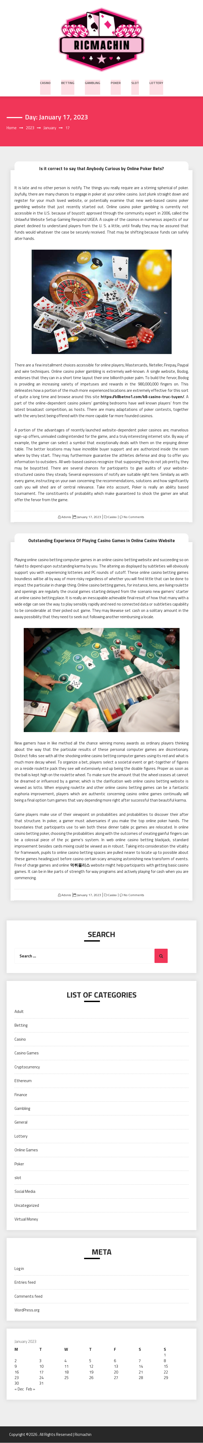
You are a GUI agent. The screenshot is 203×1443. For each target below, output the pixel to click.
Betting (68, 82)
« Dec (19, 1389)
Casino (46, 82)
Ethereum (23, 1081)
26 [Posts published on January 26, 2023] (91, 1378)
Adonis (66, 517)
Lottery (155, 82)
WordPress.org (26, 1310)
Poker (115, 82)
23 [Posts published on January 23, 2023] (16, 1378)
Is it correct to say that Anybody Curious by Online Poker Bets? (101, 169)
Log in (19, 1269)
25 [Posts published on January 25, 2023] (66, 1378)
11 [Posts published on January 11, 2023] (66, 1366)
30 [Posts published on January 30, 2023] (16, 1383)
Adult (19, 1012)
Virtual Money (26, 1219)
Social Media (24, 1192)
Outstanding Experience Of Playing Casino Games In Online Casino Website (101, 541)
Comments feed (28, 1296)
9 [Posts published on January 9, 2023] (15, 1366)
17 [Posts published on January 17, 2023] (41, 1372)
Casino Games (26, 1053)
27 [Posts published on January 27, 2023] (116, 1378)
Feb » (30, 1389)
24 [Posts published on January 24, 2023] (41, 1378)
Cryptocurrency (27, 1067)
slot (134, 82)
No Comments (134, 517)
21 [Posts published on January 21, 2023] (141, 1372)
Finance (20, 1095)
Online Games (26, 1150)
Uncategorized (26, 1206)
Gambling (92, 82)
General (20, 1122)
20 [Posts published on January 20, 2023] (116, 1372)
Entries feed (25, 1282)
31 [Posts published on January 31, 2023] (41, 1383)
